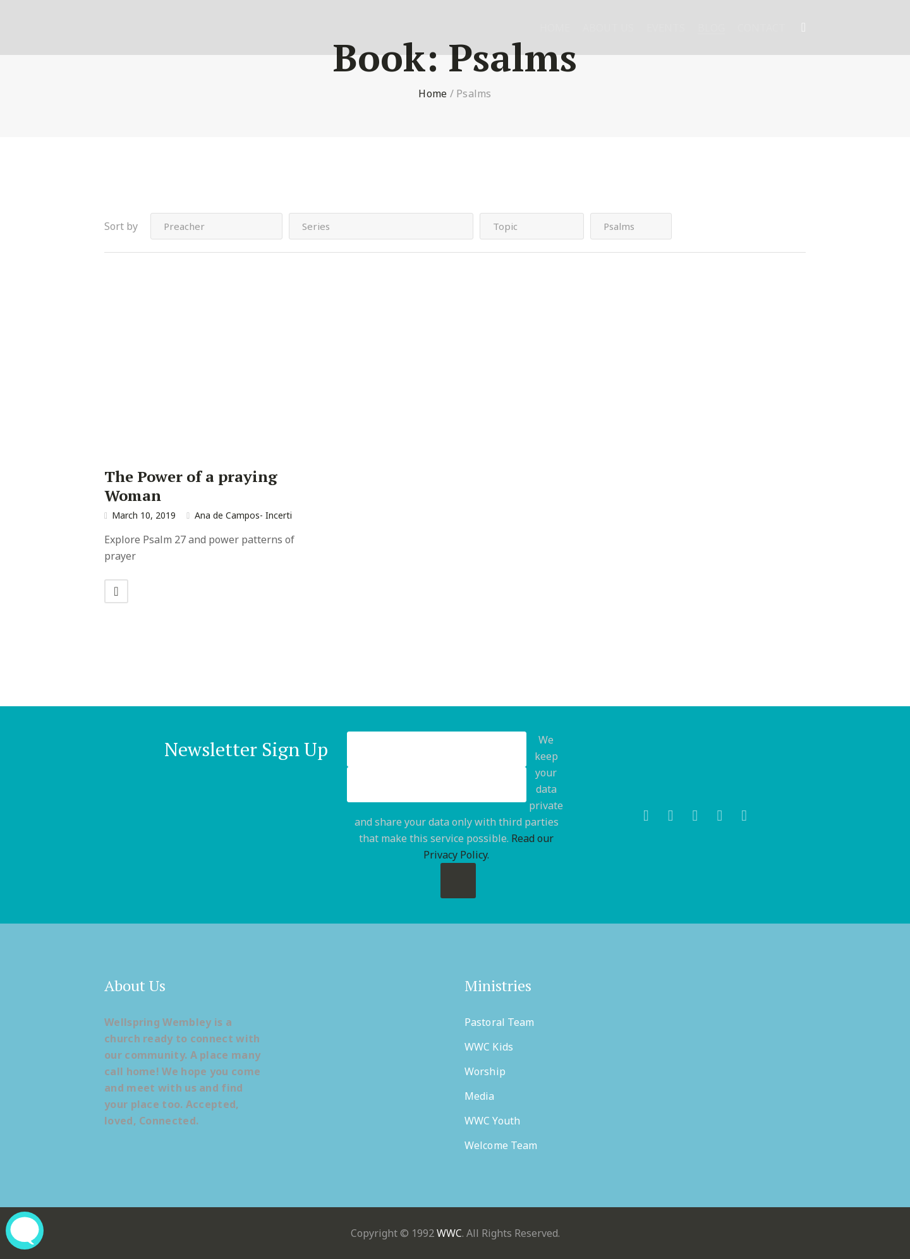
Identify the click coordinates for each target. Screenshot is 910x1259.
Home (555, 28)
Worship (485, 1071)
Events (665, 28)
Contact (761, 28)
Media (479, 1096)
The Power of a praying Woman (190, 485)
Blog (711, 28)
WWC (449, 1233)
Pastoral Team (499, 1022)
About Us (608, 28)
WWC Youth (492, 1121)
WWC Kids (488, 1047)
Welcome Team (500, 1145)
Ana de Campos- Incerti (243, 515)
